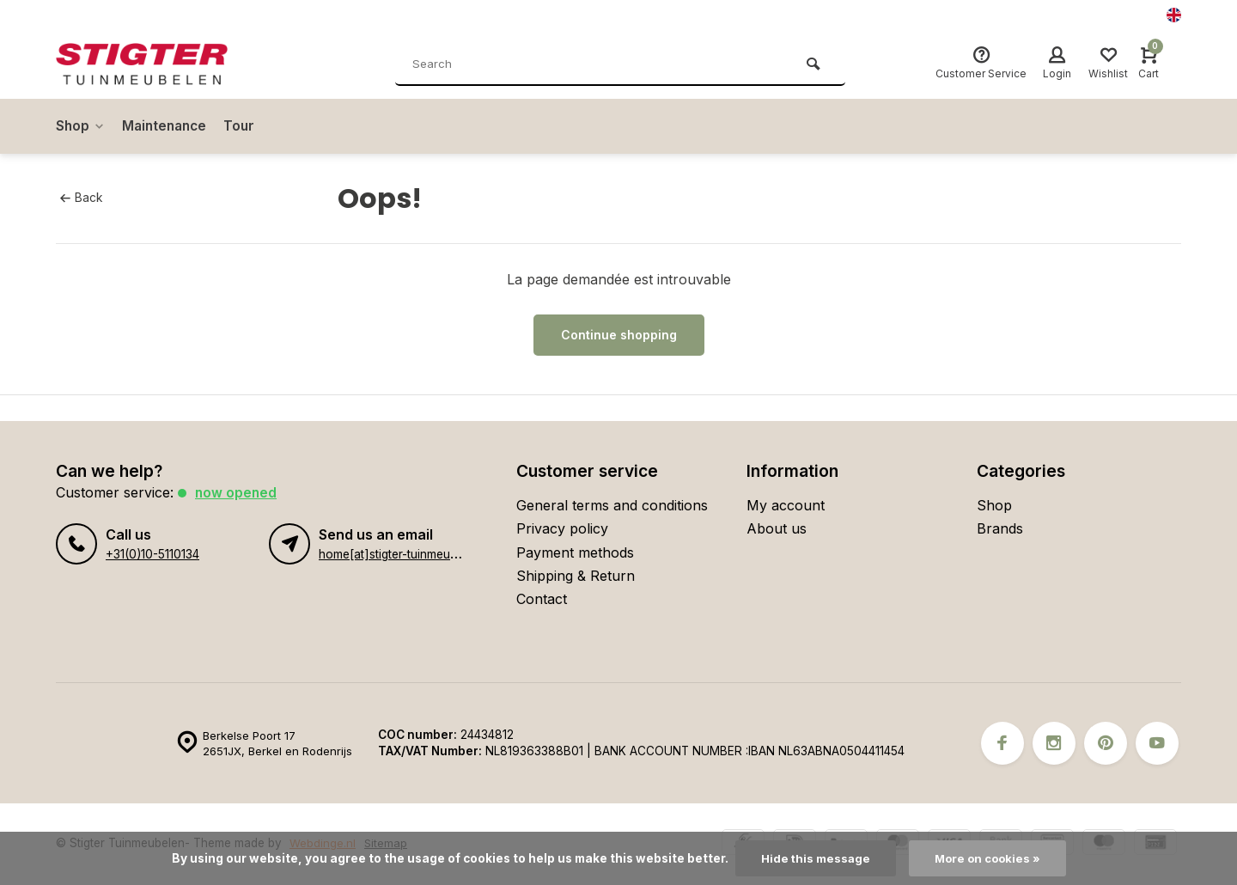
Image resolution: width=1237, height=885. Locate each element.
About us (776, 528)
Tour (246, 126)
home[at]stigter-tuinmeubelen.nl (405, 554)
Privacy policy (562, 528)
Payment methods (575, 552)
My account (785, 505)
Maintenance (168, 126)
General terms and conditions (612, 505)
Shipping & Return (575, 575)
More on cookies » (988, 858)
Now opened (236, 492)
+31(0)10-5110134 (152, 554)
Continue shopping (619, 334)
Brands (1000, 528)
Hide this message (813, 858)
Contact (541, 598)
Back (81, 197)
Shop (81, 126)
